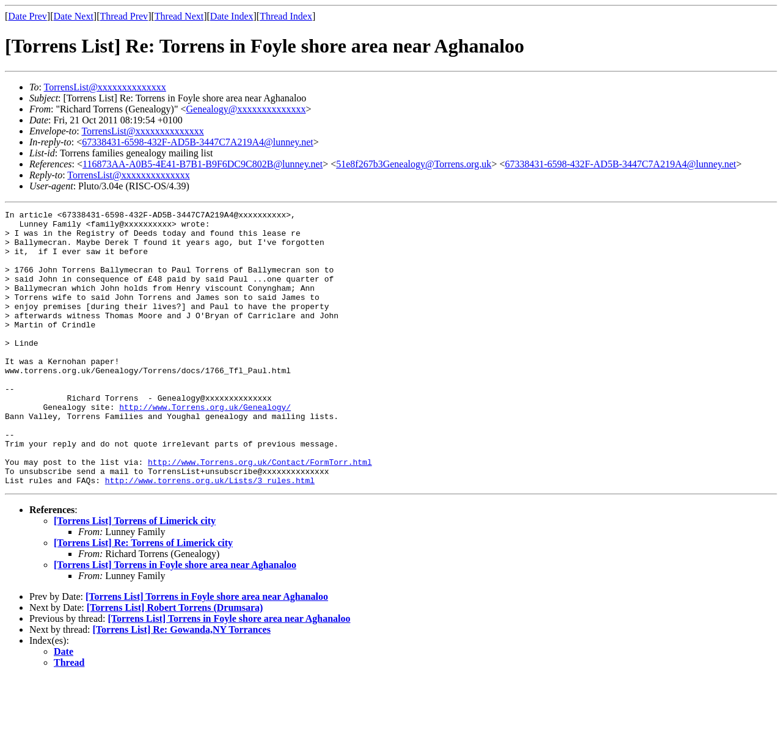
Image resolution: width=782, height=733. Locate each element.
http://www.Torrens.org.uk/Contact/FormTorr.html (260, 513)
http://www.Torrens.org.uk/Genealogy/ (205, 447)
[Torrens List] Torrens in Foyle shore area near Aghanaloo (175, 619)
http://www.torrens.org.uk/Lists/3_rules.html (210, 535)
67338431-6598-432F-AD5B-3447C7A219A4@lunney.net (197, 142)
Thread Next (179, 16)
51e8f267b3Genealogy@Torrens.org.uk (413, 164)
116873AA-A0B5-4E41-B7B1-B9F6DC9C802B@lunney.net (202, 164)
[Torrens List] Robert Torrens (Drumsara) (175, 662)
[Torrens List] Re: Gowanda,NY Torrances (182, 684)
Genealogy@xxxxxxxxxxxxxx (245, 109)
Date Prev (27, 16)
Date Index (232, 16)
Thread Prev (124, 16)
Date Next (73, 16)
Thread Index (286, 16)
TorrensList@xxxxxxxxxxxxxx (105, 87)
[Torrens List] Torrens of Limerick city (135, 576)
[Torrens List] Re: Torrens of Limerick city (143, 598)
